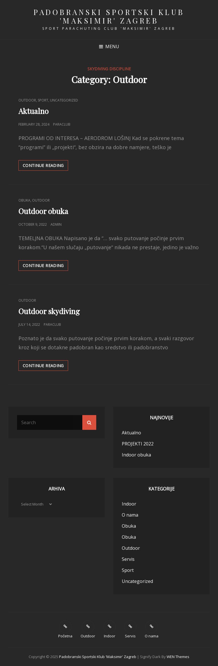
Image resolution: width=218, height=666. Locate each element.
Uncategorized (64, 100)
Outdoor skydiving (49, 311)
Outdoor (27, 100)
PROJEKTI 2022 (138, 444)
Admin (56, 224)
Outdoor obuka (43, 211)
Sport (43, 100)
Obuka (24, 200)
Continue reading (45, 165)
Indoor (129, 504)
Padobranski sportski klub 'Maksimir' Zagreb (109, 16)
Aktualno (33, 111)
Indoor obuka (136, 455)
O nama (130, 515)
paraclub (61, 124)
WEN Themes (178, 656)
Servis (128, 559)
